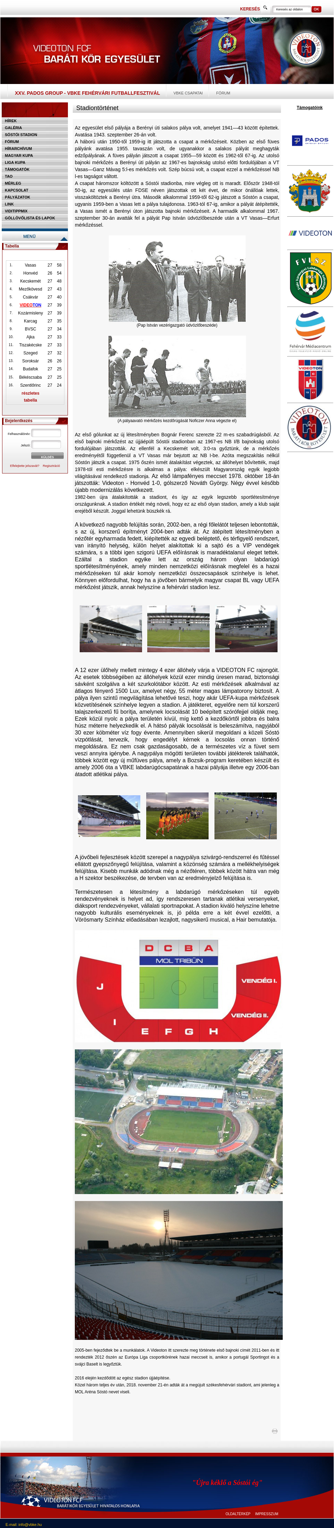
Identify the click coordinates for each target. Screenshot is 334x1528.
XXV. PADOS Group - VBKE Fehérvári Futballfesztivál (87, 93)
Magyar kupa (19, 155)
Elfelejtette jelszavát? (24, 466)
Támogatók (17, 169)
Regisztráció (51, 466)
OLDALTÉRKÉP (238, 1514)
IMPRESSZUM (266, 1514)
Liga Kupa (15, 162)
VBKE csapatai (188, 93)
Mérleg (13, 183)
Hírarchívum (18, 148)
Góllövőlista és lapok (30, 218)
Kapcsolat (16, 190)
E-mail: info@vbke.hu (24, 1524)
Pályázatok (17, 197)
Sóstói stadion (21, 135)
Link (9, 204)
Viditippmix (16, 211)
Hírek (11, 121)
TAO (8, 176)
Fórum (223, 93)
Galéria (13, 128)
